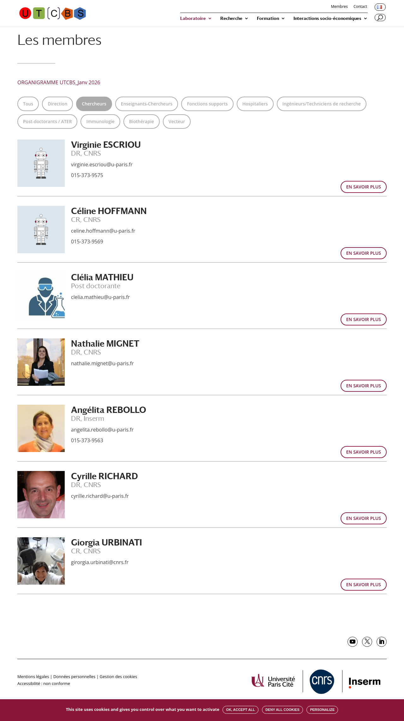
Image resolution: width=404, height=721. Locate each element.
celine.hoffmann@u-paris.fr (103, 230)
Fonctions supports (207, 104)
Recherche (231, 18)
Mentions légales (33, 676)
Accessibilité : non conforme (43, 683)
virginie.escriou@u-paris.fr (102, 164)
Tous (28, 104)
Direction (57, 104)
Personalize (322, 710)
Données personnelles (74, 676)
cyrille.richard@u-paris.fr (100, 495)
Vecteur (177, 121)
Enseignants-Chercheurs (147, 104)
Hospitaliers (255, 104)
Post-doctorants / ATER (47, 121)
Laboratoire (193, 18)
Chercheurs (94, 104)
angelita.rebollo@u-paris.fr (102, 429)
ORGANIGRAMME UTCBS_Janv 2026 (58, 82)
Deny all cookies (282, 710)
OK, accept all (240, 710)
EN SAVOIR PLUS (363, 187)
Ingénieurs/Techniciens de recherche (321, 104)
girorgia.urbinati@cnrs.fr (99, 562)
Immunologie (100, 121)
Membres (339, 7)
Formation (268, 18)
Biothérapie (141, 121)
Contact (360, 7)
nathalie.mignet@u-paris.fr (102, 363)
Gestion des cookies (118, 676)
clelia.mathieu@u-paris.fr (100, 297)
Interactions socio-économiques (327, 18)
